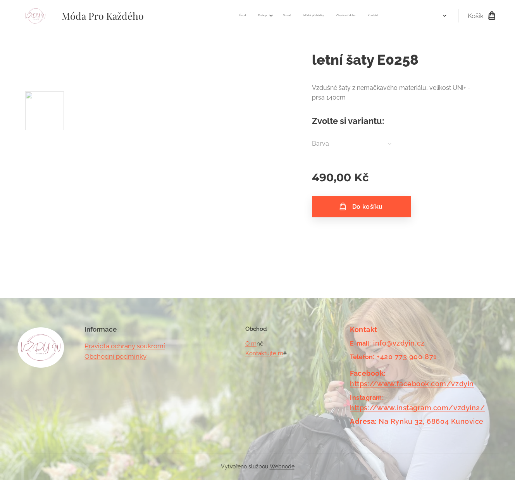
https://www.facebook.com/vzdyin (412, 384)
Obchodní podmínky (115, 356)
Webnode (282, 466)
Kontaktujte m (264, 353)
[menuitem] (318, 16)
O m (251, 343)
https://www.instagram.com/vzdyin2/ (417, 408)
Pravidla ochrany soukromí (124, 346)
